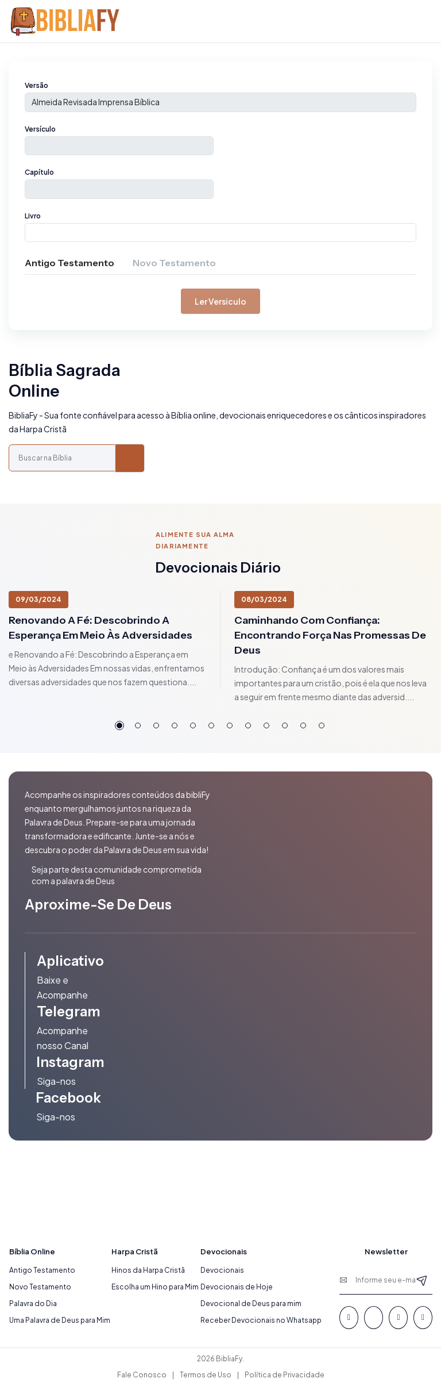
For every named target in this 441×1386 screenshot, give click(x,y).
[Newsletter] (422, 1280)
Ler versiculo (220, 301)
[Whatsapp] (373, 1317)
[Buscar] (129, 458)
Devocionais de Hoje (236, 1287)
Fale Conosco (142, 1374)
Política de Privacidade (284, 1374)
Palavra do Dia (33, 1303)
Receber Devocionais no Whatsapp (261, 1320)
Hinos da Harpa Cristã (148, 1270)
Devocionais (222, 1270)
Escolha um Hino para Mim (155, 1287)
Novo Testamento (40, 1287)
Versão (36, 85)
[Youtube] (398, 1317)
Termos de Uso (205, 1374)
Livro (33, 216)
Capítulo (39, 172)
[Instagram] (422, 1317)
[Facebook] (348, 1317)
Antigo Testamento (42, 1270)
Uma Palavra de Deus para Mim (59, 1320)
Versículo (40, 129)
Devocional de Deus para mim (250, 1303)
